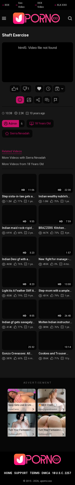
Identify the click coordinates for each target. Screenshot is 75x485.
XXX (5, 5)
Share (38, 100)
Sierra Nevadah (17, 134)
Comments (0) (47, 100)
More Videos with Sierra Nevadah (24, 157)
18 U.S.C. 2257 (61, 473)
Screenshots (29, 100)
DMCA (46, 473)
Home (8, 473)
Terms (35, 473)
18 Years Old (40, 124)
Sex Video (20, 5)
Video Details (20, 100)
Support (21, 473)
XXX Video (39, 5)
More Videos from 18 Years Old (23, 164)
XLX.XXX (60, 5)
